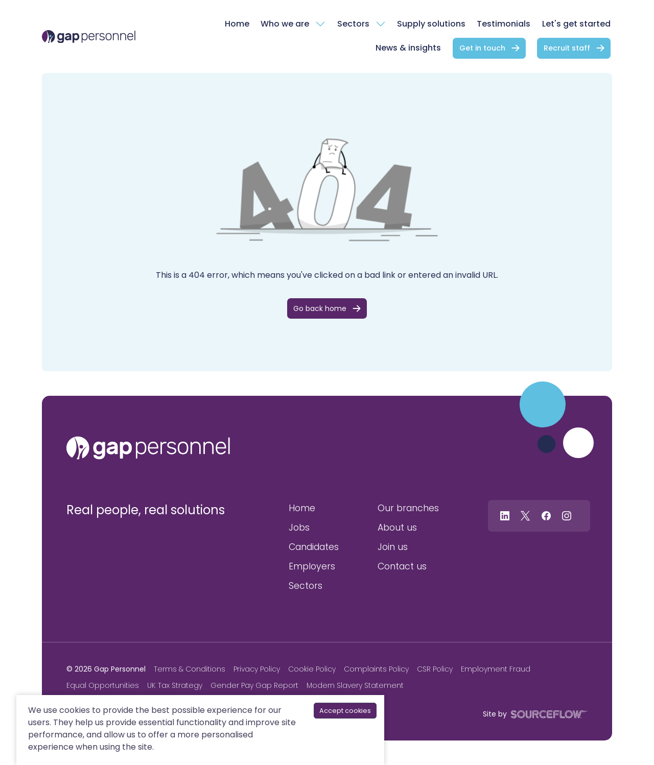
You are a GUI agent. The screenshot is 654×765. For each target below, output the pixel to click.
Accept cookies (345, 710)
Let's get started (576, 24)
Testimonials (503, 24)
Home (237, 24)
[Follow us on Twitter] (525, 515)
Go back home (319, 308)
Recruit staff (567, 48)
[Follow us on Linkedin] (505, 515)
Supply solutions (431, 24)
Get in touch (482, 48)
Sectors (353, 24)
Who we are (285, 24)
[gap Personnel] (88, 36)
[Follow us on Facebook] (546, 515)
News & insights (408, 48)
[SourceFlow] (547, 714)
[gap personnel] (148, 448)
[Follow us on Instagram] (566, 515)
